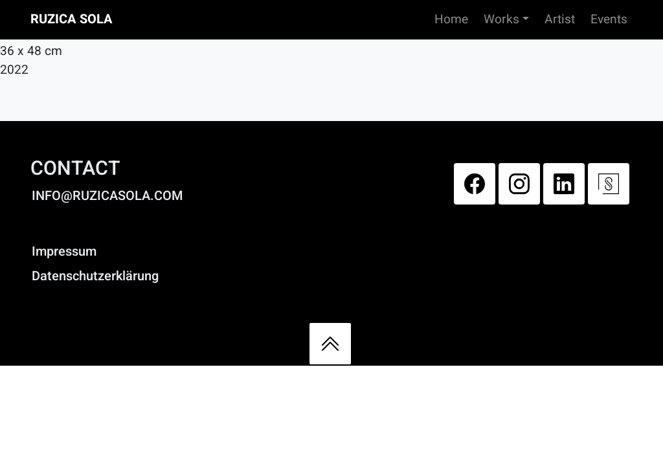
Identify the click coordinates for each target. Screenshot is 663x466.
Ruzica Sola (71, 19)
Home (451, 19)
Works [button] (501, 19)
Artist (560, 19)
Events (608, 19)
